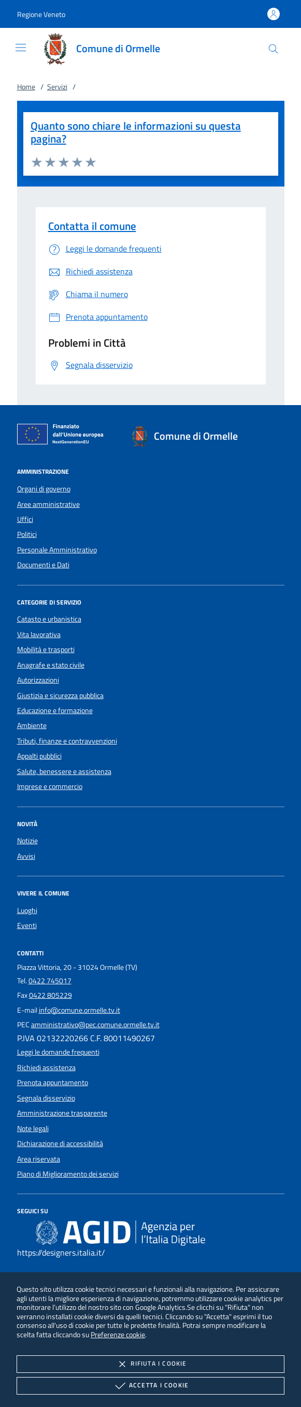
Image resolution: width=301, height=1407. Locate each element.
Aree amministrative (48, 504)
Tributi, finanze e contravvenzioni (67, 741)
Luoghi (27, 910)
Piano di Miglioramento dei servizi (68, 1174)
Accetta (150, 1386)
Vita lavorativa (39, 634)
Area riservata (38, 1159)
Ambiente (32, 725)
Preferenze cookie (118, 1334)
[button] (41, 14)
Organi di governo (43, 488)
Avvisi (26, 856)
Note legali (33, 1128)
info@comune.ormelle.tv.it (79, 1010)
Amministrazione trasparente (62, 1113)
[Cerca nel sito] (273, 49)
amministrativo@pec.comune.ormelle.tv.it (95, 1024)
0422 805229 (50, 995)
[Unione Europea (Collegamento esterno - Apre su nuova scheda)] (63, 436)
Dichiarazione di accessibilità (60, 1143)
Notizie (27, 840)
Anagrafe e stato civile (50, 665)
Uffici (25, 519)
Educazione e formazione (55, 710)
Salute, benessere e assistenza (64, 771)
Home (26, 86)
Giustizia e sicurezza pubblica (60, 695)
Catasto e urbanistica (49, 619)
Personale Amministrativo (57, 549)
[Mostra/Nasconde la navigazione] (21, 47)
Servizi (57, 86)
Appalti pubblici (39, 756)
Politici (27, 534)
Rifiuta (150, 1364)
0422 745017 (49, 980)
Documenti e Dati (43, 564)
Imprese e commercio (49, 786)
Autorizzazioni (38, 680)
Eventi (27, 925)
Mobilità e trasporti (46, 649)
